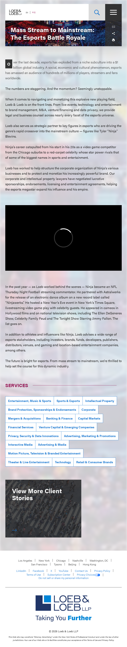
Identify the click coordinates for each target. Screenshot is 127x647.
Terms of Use (33, 574)
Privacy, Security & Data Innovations (33, 436)
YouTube (63, 571)
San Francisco (39, 564)
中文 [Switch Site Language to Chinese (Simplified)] (34, 12)
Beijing (72, 564)
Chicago (61, 560)
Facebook (38, 571)
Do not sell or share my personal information (64, 577)
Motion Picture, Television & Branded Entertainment (44, 453)
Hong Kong (89, 564)
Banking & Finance (59, 418)
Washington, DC (99, 560)
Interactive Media (20, 444)
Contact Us (81, 571)
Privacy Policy (102, 571)
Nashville (77, 560)
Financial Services (20, 427)
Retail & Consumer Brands (94, 462)
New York (44, 560)
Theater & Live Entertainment (28, 462)
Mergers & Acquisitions (24, 418)
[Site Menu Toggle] (113, 12)
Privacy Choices (88, 574)
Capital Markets (89, 418)
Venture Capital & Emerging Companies (66, 427)
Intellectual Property (99, 401)
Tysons (58, 564)
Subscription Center (58, 574)
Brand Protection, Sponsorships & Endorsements (42, 409)
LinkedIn (21, 571)
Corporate (89, 409)
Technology (63, 462)
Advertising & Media (52, 444)
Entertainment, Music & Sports (29, 401)
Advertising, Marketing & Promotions (90, 436)
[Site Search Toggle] (97, 12)
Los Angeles (25, 560)
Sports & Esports (68, 401)
